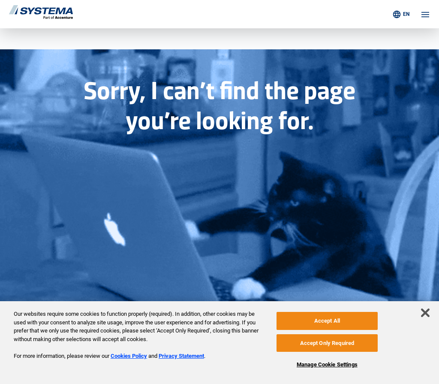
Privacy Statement (181, 356)
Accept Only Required (327, 343)
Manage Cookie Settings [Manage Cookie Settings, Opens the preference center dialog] (327, 364)
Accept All (327, 320)
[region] (219, 342)
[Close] (425, 312)
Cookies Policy (129, 356)
